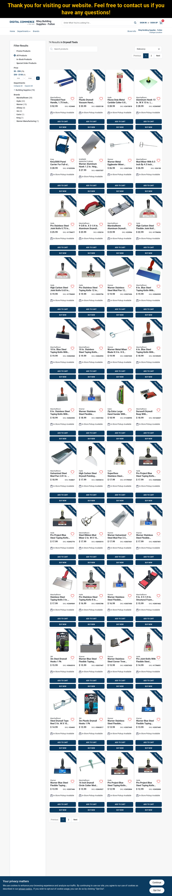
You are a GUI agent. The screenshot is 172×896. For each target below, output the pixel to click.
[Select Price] (38, 78)
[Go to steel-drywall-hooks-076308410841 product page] (62, 659)
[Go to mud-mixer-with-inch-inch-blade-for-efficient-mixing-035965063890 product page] (148, 163)
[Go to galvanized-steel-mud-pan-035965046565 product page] (62, 473)
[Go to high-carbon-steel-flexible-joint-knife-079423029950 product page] (148, 225)
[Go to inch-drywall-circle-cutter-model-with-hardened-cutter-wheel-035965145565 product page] (91, 782)
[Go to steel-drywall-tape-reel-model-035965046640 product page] (62, 721)
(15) (21, 104)
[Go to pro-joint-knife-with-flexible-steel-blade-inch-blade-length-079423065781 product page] (148, 659)
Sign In (143, 23)
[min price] (18, 78)
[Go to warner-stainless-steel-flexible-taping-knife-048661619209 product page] (148, 535)
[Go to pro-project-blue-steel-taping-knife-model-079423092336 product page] (148, 473)
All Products (21, 55)
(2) (19, 111)
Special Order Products (26, 63)
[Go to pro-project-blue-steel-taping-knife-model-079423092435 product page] (62, 535)
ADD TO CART (63, 122)
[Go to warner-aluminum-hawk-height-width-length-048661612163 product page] (91, 163)
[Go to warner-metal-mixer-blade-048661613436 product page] (120, 349)
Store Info (131, 31)
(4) (20, 108)
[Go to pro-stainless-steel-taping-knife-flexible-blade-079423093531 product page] (91, 597)
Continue (157, 882)
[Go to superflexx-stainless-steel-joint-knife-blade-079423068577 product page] (120, 473)
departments (23, 31)
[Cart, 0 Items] (161, 22)
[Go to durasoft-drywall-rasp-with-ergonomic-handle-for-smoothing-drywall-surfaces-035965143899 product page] (148, 411)
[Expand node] (14, 89)
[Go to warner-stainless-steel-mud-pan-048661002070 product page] (120, 287)
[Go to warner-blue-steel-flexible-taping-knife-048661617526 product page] (91, 659)
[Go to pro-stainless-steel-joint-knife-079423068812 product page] (62, 225)
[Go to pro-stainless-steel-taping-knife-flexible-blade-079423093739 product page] (91, 287)
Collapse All (18, 86)
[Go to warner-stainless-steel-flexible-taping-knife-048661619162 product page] (120, 721)
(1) (20, 114)
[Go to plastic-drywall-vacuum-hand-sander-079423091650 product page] (91, 100)
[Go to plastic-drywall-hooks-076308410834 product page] (91, 721)
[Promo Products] (15, 51)
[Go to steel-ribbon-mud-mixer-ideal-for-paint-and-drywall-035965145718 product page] (91, 535)
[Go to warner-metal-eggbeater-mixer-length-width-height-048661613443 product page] (120, 163)
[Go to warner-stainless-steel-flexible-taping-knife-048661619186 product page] (120, 597)
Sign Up (154, 23)
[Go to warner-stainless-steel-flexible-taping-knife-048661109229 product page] (91, 411)
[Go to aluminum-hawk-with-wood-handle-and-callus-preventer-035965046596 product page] (148, 100)
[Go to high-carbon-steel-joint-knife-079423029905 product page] (62, 287)
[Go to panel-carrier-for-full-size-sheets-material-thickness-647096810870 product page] (62, 163)
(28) (24, 98)
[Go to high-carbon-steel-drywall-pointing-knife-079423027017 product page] (91, 473)
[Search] (135, 22)
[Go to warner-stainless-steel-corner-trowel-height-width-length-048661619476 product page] (120, 659)
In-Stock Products (24, 59)
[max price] (30, 78)
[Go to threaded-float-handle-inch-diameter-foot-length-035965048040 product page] (62, 100)
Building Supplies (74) (25, 90)
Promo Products (23, 51)
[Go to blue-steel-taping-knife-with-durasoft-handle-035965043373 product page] (148, 287)
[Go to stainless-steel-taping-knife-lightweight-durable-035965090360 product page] (62, 597)
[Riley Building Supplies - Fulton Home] (22, 23)
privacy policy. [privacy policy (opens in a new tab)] (25, 889)
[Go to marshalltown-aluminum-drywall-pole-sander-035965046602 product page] (120, 225)
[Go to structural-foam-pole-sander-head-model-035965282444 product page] (148, 597)
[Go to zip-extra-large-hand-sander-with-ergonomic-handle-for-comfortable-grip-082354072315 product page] (120, 411)
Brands (36, 31)
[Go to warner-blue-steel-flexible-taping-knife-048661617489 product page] (148, 721)
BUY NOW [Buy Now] (62, 127)
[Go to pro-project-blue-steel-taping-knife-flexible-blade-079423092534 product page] (120, 782)
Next (158, 56)
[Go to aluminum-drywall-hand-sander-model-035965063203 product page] (91, 225)
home (12, 31)
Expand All (29, 86)
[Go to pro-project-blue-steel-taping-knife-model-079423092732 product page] (148, 782)
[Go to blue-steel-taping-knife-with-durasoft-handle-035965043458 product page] (148, 349)
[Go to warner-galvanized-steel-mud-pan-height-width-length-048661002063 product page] (120, 535)
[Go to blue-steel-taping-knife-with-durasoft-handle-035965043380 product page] (62, 349)
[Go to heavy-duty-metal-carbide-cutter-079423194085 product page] (120, 100)
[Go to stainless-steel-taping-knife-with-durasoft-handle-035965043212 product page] (62, 411)
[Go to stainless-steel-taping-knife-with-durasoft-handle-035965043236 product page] (91, 349)
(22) (20, 101)
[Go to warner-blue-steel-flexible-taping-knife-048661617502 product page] (62, 782)
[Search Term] (100, 23)
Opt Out (157, 890)
